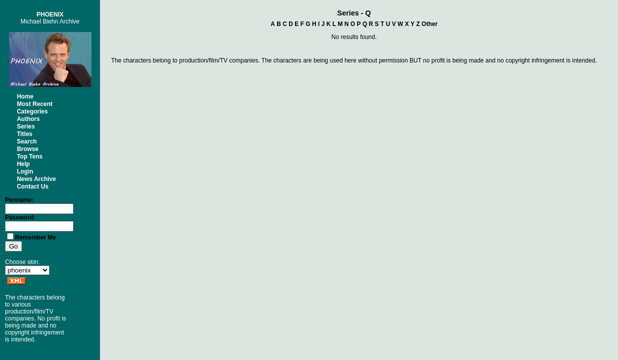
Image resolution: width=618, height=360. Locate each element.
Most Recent (34, 104)
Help (23, 164)
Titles (24, 134)
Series (26, 126)
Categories (32, 111)
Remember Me (35, 237)
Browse (27, 149)
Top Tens (30, 156)
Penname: (19, 200)
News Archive (36, 179)
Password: (20, 217)
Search (27, 141)
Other (430, 24)
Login (25, 171)
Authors (28, 119)
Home (25, 96)
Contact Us (32, 186)
